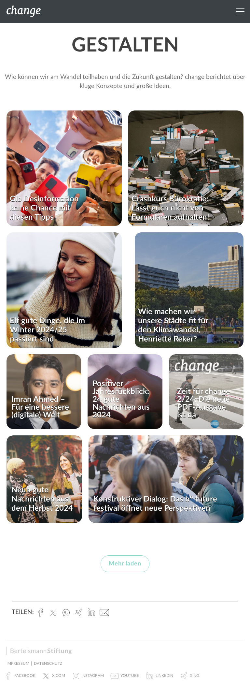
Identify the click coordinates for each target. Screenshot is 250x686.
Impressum (18, 663)
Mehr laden (125, 564)
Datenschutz (48, 663)
